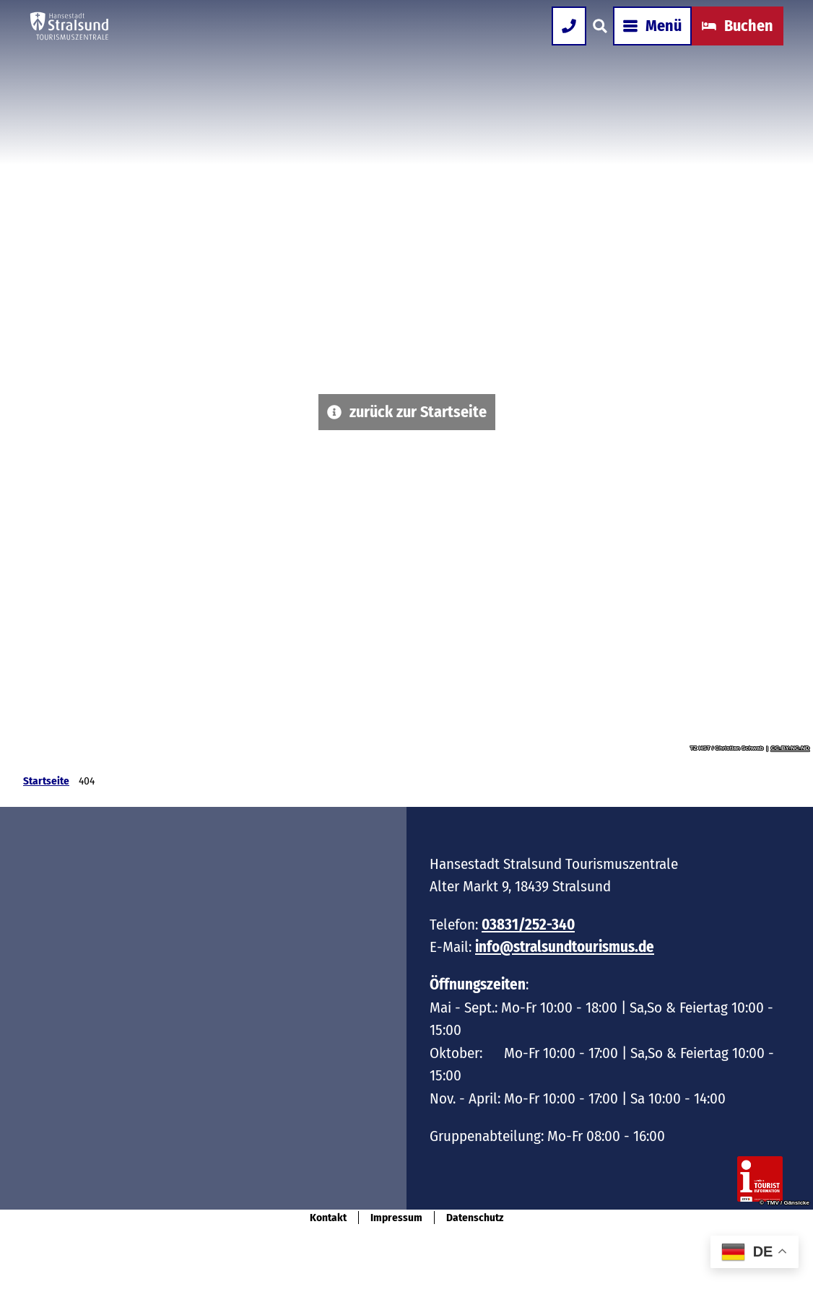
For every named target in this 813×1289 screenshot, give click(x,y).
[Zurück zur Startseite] (86, 42)
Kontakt (328, 1217)
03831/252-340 (528, 924)
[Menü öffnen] (635, 42)
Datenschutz (474, 1217)
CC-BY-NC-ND (790, 748)
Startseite (46, 780)
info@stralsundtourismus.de (564, 947)
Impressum (396, 1217)
